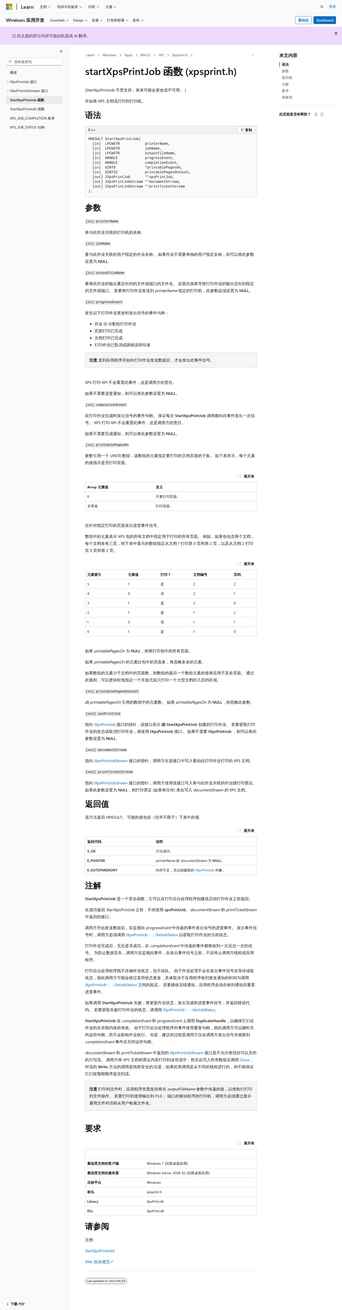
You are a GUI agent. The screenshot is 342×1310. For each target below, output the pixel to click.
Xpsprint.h (180, 55)
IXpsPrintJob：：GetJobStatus (152, 934)
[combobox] (34, 62)
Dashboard (324, 20)
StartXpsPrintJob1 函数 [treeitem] (27, 109)
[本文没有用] (322, 114)
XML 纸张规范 (97, 1261)
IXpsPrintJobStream (111, 760)
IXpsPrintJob (105, 724)
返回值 (287, 77)
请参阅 (287, 97)
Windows (109, 55)
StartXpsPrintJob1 (100, 1250)
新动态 (303, 20)
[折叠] (61, 51)
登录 (332, 6)
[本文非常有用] (316, 114)
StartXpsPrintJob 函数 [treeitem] (27, 100)
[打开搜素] (322, 6)
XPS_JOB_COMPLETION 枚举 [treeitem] (32, 118)
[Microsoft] (9, 7)
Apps (128, 55)
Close (244, 1059)
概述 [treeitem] (13, 72)
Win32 (145, 55)
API (161, 55)
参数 (285, 71)
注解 (285, 84)
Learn (90, 55)
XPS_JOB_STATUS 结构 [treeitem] (27, 127)
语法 (285, 64)
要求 (285, 90)
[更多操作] (252, 55)
